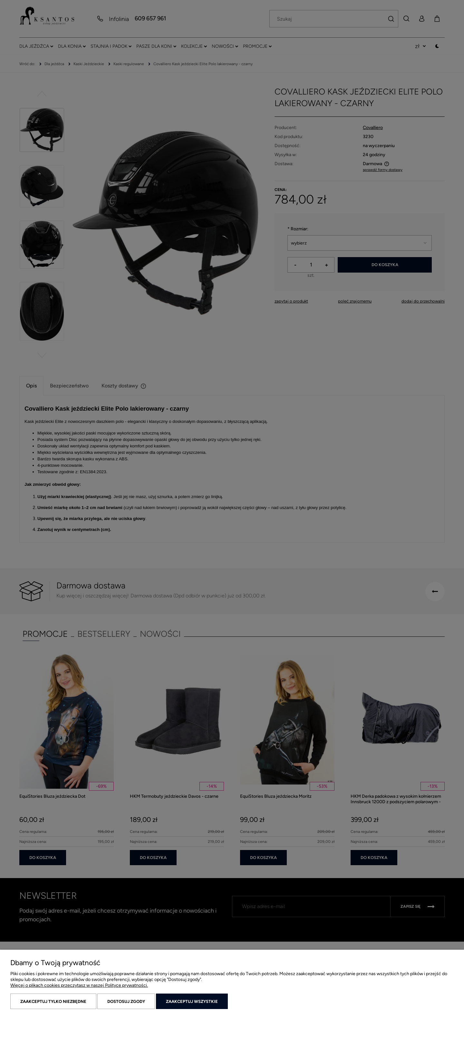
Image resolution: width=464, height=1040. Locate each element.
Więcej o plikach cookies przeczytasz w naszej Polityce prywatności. (79, 985)
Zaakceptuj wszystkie (192, 1001)
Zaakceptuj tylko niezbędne (53, 1001)
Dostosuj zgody (126, 1001)
